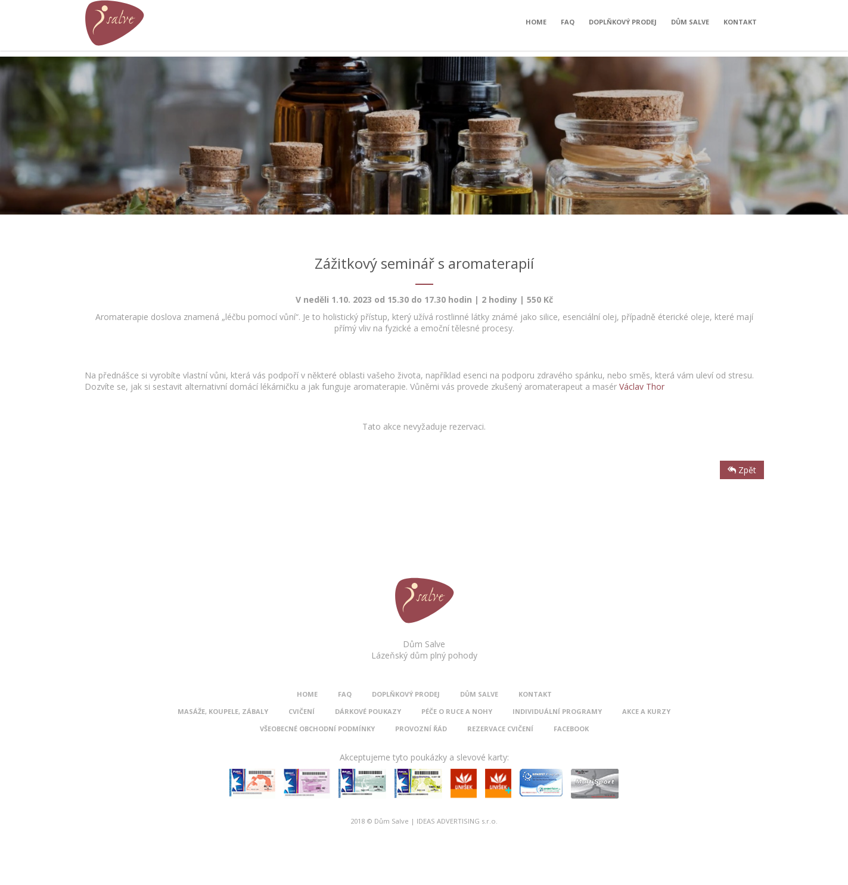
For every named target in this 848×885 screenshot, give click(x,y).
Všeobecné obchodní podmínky (317, 728)
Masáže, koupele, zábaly (223, 711)
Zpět (742, 470)
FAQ (567, 24)
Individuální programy (557, 711)
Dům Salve (690, 24)
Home (536, 24)
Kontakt (740, 24)
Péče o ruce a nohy (456, 711)
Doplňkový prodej (623, 24)
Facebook (571, 728)
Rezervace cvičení (500, 728)
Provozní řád (421, 728)
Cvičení (301, 711)
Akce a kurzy (646, 711)
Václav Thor (641, 386)
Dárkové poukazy (368, 711)
